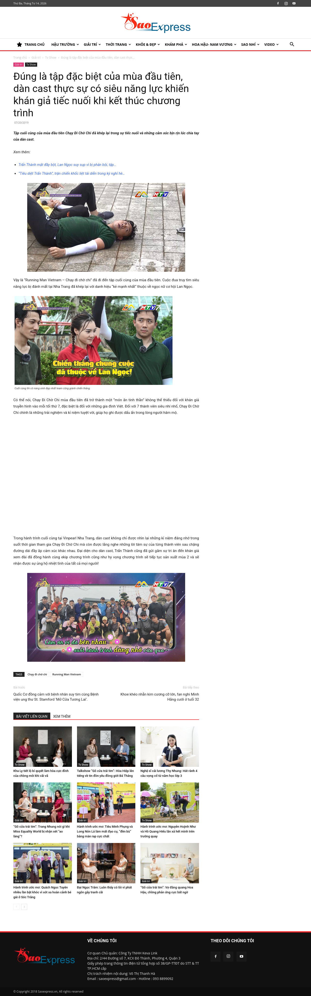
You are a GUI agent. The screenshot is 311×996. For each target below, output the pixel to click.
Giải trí (92, 44)
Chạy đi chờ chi (37, 674)
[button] (292, 45)
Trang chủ (20, 57)
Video (271, 44)
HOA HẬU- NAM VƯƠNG (214, 44)
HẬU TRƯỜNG (65, 44)
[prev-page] (16, 907)
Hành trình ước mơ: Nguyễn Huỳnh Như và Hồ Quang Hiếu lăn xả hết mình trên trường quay (168, 831)
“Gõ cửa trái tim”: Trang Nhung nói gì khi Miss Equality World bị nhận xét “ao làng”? (41, 831)
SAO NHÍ (250, 44)
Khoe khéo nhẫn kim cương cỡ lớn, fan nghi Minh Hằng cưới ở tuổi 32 (160, 697)
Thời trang (118, 44)
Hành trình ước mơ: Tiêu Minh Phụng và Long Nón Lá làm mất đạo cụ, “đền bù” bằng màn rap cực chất (105, 831)
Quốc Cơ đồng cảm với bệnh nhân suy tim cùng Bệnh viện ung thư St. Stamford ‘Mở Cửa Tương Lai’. (56, 697)
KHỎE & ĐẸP (148, 44)
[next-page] (24, 907)
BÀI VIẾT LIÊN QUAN (31, 716)
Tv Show (50, 57)
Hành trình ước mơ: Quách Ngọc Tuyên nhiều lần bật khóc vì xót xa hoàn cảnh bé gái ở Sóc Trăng (42, 892)
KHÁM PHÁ (176, 44)
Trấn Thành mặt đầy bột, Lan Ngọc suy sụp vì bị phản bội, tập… (67, 165)
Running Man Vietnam (66, 674)
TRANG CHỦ (30, 44)
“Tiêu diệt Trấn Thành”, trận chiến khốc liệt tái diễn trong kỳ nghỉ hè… (71, 173)
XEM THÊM (61, 716)
